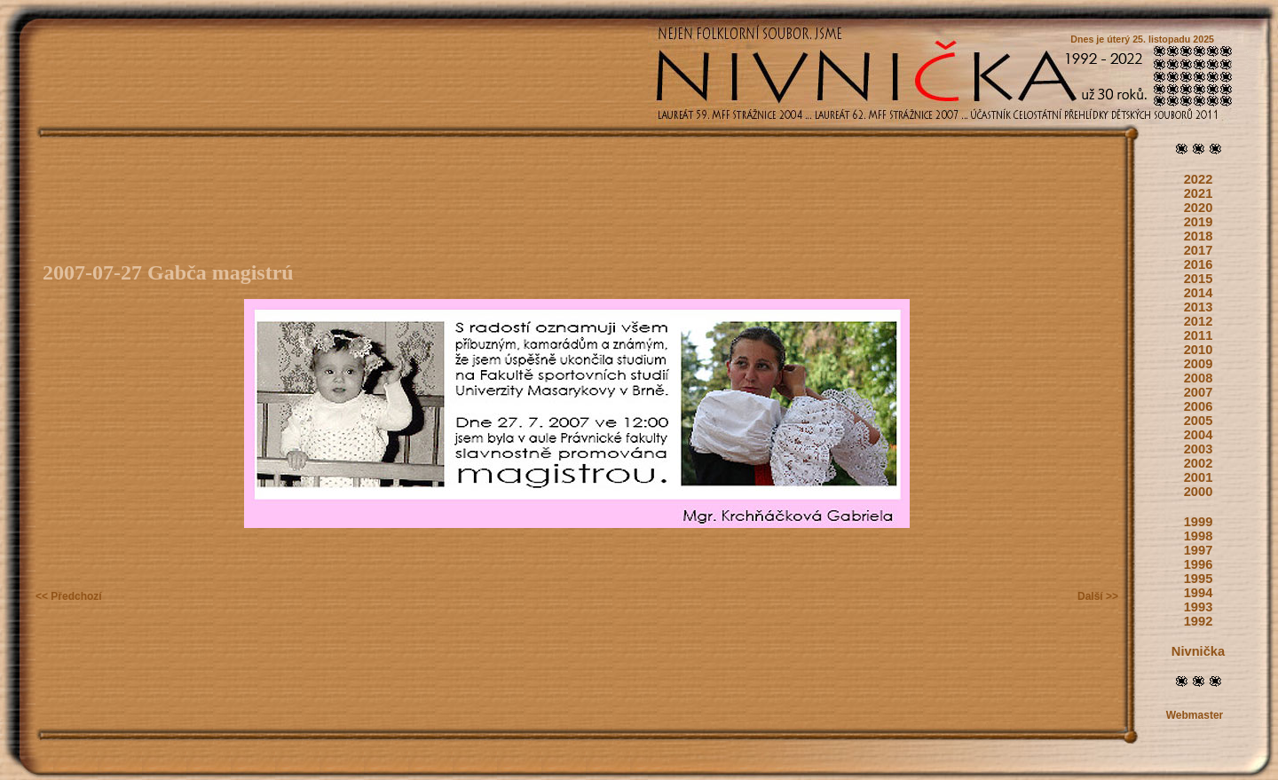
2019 (1198, 222)
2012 (1198, 321)
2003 (1198, 449)
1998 (1198, 536)
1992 (1198, 621)
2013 (1198, 307)
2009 (1198, 364)
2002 (1198, 463)
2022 (1198, 179)
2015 (1198, 279)
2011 (1198, 335)
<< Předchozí (69, 596)
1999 (1198, 522)
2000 (1198, 492)
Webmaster (1194, 715)
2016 (1198, 264)
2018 (1198, 236)
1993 (1198, 607)
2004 (1198, 435)
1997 (1198, 550)
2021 (1198, 193)
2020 (1198, 208)
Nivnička (1198, 651)
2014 (1198, 293)
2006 (1198, 406)
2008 (1198, 378)
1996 (1198, 564)
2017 (1198, 250)
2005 (1198, 421)
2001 (1198, 477)
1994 (1198, 593)
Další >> (1097, 596)
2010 (1198, 350)
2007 (1198, 392)
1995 (1198, 578)
